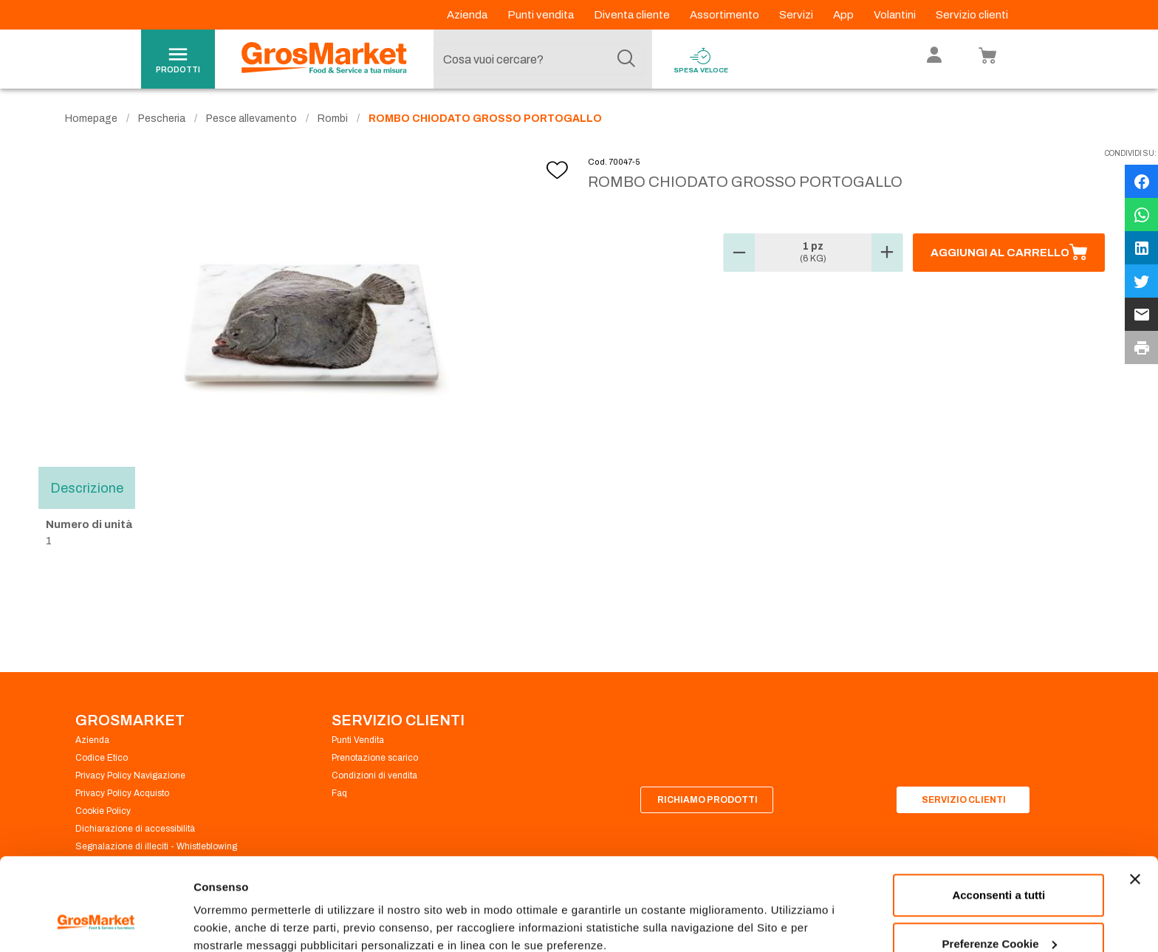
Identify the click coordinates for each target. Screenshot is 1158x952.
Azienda (468, 15)
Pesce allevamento (251, 118)
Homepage (91, 118)
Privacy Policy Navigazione (130, 775)
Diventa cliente (633, 15)
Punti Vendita (358, 740)
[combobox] (539, 59)
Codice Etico (101, 758)
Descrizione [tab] (86, 487)
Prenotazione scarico (375, 758)
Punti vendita (541, 15)
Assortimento (725, 15)
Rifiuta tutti (999, 912)
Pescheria (161, 118)
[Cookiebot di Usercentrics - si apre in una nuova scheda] (95, 923)
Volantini (896, 15)
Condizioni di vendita (374, 775)
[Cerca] (626, 59)
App (844, 15)
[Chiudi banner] (1135, 800)
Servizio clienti (972, 15)
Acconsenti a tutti (998, 815)
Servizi (797, 15)
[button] (739, 252)
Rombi (333, 118)
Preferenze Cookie (242, 906)
